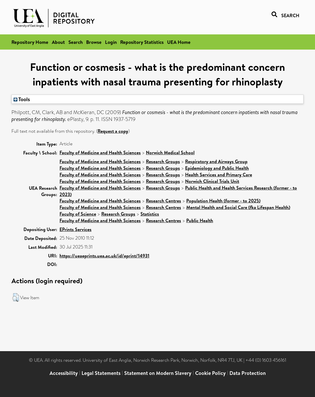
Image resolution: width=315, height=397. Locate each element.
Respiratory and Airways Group (216, 161)
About (58, 42)
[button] (15, 297)
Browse (94, 42)
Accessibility (63, 373)
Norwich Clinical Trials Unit (212, 181)
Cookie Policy (210, 373)
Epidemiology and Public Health (217, 168)
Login (111, 42)
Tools (21, 99)
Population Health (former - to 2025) (223, 200)
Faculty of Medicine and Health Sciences (100, 152)
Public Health (199, 220)
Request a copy (113, 131)
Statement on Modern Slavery (157, 373)
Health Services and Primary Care (218, 174)
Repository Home (29, 42)
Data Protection (247, 373)
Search (75, 42)
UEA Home (179, 42)
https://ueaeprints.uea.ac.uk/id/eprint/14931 (104, 256)
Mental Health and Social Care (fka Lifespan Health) (238, 207)
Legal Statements (101, 373)
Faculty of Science (78, 214)
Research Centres (163, 200)
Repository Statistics (142, 42)
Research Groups (163, 161)
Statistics (149, 214)
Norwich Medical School (170, 152)
